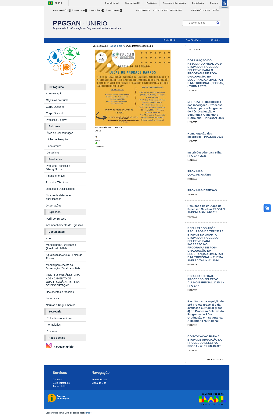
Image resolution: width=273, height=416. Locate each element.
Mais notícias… (216, 359)
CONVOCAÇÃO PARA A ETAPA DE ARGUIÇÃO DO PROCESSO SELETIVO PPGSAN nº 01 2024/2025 (205, 341)
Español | (215, 10)
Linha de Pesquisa (57, 139)
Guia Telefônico (194, 40)
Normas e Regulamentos (60, 305)
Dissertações (53, 205)
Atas (49, 238)
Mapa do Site (176, 10)
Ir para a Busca (96, 10)
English (207, 10)
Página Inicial (115, 46)
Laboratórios (54, 146)
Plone (89, 413)
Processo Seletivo (56, 119)
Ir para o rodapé (114, 10)
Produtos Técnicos (57, 182)
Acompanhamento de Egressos (64, 225)
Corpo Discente (55, 113)
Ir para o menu (79, 10)
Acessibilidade (99, 379)
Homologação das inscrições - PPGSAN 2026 (205, 135)
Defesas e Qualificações (60, 188)
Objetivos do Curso (57, 100)
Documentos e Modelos (60, 291)
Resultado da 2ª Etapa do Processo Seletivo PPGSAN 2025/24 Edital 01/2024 (206, 209)
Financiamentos (55, 175)
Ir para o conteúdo (62, 10)
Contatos (215, 40)
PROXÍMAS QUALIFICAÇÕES (199, 173)
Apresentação (54, 93)
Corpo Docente (55, 106)
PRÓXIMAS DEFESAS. (203, 190)
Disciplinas (53, 152)
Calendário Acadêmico (60, 318)
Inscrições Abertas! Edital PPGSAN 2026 (205, 154)
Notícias (194, 49)
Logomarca (52, 298)
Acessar (224, 8)
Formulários (54, 324)
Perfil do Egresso (56, 218)
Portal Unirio (169, 40)
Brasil (59, 3)
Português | (197, 10)
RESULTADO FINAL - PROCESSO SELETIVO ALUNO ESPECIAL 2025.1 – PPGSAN (206, 280)
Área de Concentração (60, 132)
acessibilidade (143, 10)
